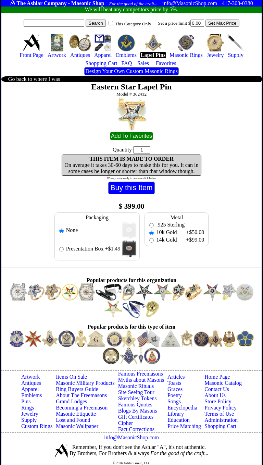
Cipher (125, 423)
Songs (174, 401)
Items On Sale (71, 377)
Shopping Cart (220, 426)
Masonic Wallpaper (77, 426)
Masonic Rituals (136, 386)
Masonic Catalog (223, 383)
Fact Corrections (136, 429)
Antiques (31, 383)
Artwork (30, 377)
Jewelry (29, 414)
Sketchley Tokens (137, 398)
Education (178, 420)
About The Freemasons (81, 395)
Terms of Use (219, 414)
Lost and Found (73, 420)
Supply (29, 420)
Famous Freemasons (140, 374)
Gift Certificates (136, 417)
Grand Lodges (71, 401)
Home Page (217, 377)
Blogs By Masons (137, 411)
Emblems (31, 395)
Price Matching (184, 426)
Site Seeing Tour (136, 392)
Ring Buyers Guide (77, 389)
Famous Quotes (135, 404)
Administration (221, 420)
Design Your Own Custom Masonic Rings (131, 71)
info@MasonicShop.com (131, 437)
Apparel (30, 389)
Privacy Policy (220, 408)
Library (175, 414)
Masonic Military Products (85, 383)
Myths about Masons (141, 380)
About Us (215, 395)
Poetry (174, 395)
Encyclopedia (182, 408)
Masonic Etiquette (76, 414)
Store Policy (217, 401)
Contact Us (216, 389)
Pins (26, 401)
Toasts (174, 383)
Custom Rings (36, 426)
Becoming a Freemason (82, 408)
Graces (175, 389)
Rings (27, 408)
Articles (176, 377)
